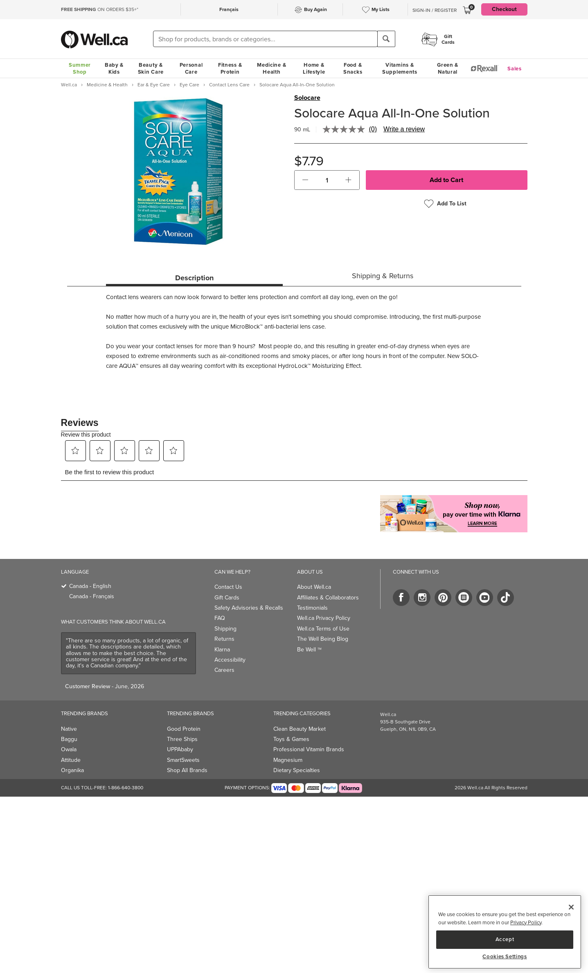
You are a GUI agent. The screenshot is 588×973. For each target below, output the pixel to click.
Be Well (309, 649)
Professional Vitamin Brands (308, 749)
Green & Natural (447, 68)
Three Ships (182, 739)
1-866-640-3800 (125, 787)
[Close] (571, 907)
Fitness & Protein (230, 68)
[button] (305, 180)
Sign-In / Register (434, 10)
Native (69, 729)
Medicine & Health (271, 68)
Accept (505, 939)
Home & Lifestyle (314, 68)
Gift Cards (226, 597)
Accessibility (230, 659)
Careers (224, 670)
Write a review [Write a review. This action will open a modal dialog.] (404, 129)
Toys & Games (291, 739)
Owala (69, 749)
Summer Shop (80, 68)
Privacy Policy (525, 922)
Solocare (307, 97)
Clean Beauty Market (299, 729)
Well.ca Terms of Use (323, 628)
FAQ (219, 618)
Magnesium (287, 760)
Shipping (225, 628)
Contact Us (228, 587)
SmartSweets (183, 760)
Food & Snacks (352, 68)
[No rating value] (345, 129)
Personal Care (191, 68)
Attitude (71, 760)
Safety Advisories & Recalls (248, 608)
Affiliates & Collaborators (328, 597)
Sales (514, 68)
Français (229, 9)
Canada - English (90, 586)
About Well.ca (314, 587)
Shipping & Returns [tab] (382, 275)
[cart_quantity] (327, 180)
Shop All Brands (187, 770)
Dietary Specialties (296, 770)
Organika (72, 770)
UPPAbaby (180, 749)
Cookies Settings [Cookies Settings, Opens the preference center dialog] (504, 956)
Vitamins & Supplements (399, 68)
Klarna (222, 649)
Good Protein (184, 729)
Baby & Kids (114, 68)
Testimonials (312, 608)
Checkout (504, 9)
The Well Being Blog (322, 639)
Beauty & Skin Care (151, 68)
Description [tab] (194, 278)
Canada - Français (91, 596)
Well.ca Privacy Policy (323, 618)
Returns (224, 639)
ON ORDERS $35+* (99, 9)
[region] (504, 932)
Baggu (69, 739)
